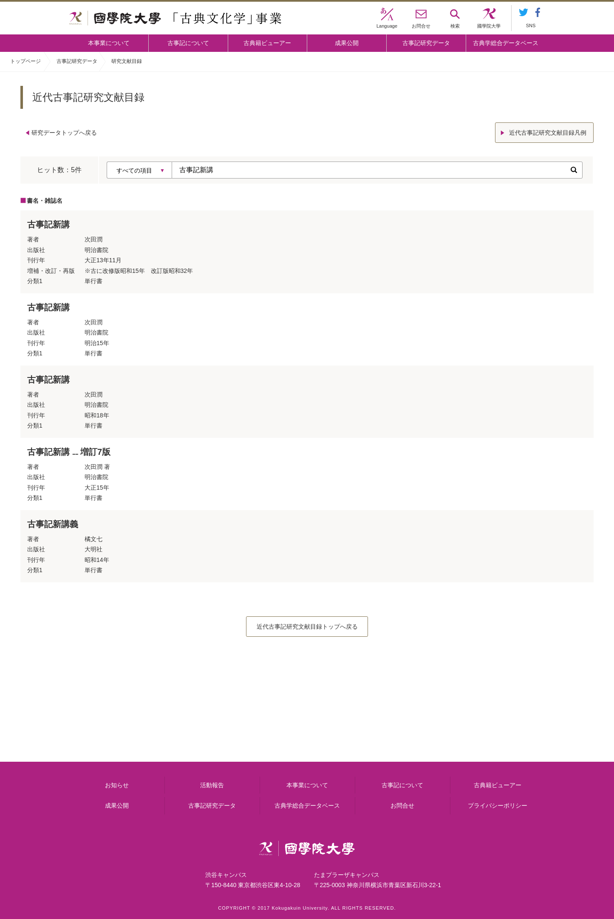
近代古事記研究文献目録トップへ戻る (307, 626)
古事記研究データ (426, 43)
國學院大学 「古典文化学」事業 (175, 18)
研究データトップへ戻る (64, 132)
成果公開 (347, 43)
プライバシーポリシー (497, 805)
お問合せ (402, 805)
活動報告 (212, 785)
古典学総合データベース (505, 43)
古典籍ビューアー (267, 43)
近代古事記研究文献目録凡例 (547, 132)
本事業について (109, 43)
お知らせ (117, 785)
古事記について (188, 43)
